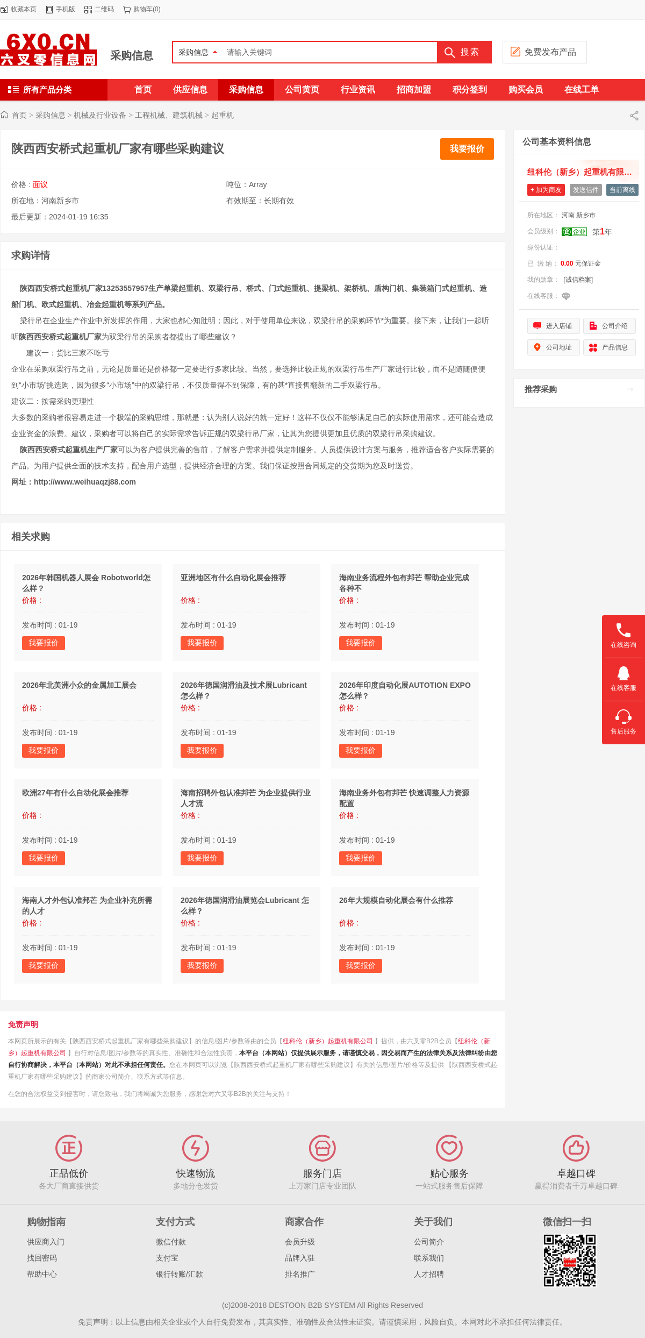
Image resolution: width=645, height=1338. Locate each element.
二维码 (104, 9)
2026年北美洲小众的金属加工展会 (79, 685)
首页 (19, 115)
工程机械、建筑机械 (169, 115)
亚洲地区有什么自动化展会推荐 (233, 577)
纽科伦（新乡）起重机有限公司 (328, 1041)
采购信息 (131, 55)
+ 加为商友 (546, 190)
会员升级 (300, 1241)
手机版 (65, 9)
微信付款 (171, 1241)
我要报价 (467, 148)
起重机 (222, 115)
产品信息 (615, 347)
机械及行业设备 (100, 115)
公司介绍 (615, 326)
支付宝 (167, 1258)
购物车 (143, 9)
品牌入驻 (300, 1258)
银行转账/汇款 (179, 1274)
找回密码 (42, 1258)
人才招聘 (429, 1274)
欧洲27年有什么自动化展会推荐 (75, 792)
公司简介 (429, 1241)
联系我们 (429, 1258)
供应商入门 (45, 1241)
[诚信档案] (578, 279)
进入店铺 (559, 326)
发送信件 (586, 190)
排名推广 (300, 1274)
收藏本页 (24, 9)
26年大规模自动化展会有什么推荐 (396, 900)
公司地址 (559, 347)
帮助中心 (42, 1274)
